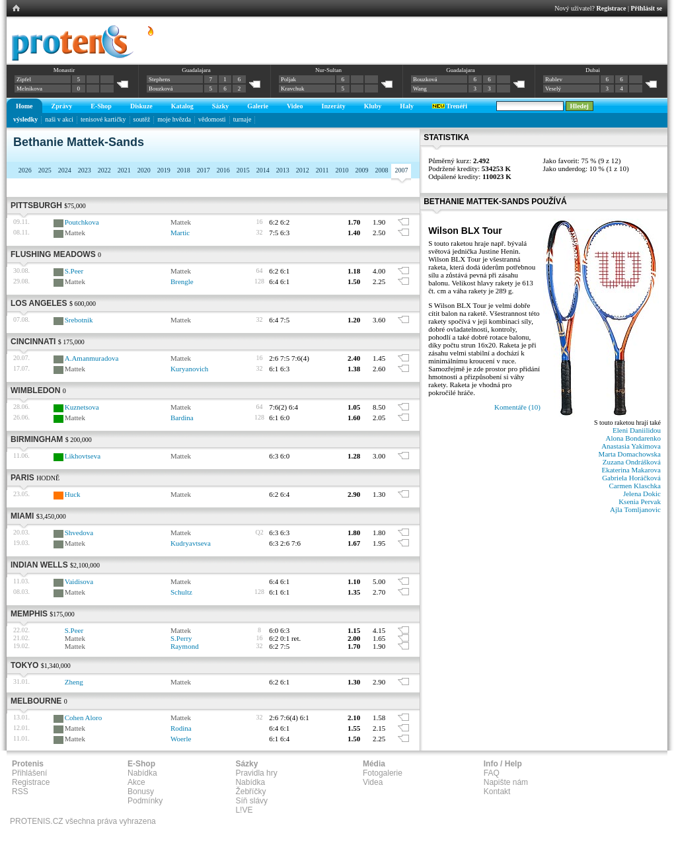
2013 (282, 170)
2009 (361, 170)
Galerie (257, 106)
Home (24, 106)
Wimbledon (35, 390)
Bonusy (141, 791)
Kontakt (497, 791)
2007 (401, 170)
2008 (381, 170)
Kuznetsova (82, 407)
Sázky (220, 106)
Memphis (29, 613)
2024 (64, 170)
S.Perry (181, 638)
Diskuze (141, 106)
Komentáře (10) (517, 407)
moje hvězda (174, 119)
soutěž (142, 119)
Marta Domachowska (630, 454)
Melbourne (36, 701)
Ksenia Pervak (639, 501)
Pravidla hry (256, 773)
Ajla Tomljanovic (635, 509)
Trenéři (449, 106)
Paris (22, 477)
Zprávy (62, 106)
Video (295, 106)
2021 (124, 170)
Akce (136, 782)
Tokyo (24, 665)
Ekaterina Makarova (631, 470)
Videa (373, 782)
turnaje (242, 119)
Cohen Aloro (83, 717)
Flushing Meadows (53, 254)
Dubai (592, 70)
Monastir (64, 70)
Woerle (181, 739)
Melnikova (29, 88)
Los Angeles (39, 303)
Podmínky (145, 800)
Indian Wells (39, 565)
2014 (263, 170)
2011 (322, 170)
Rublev (553, 79)
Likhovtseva (82, 456)
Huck (73, 494)
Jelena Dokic (642, 494)
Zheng (74, 682)
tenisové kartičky (103, 119)
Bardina (182, 418)
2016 (223, 170)
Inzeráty (334, 106)
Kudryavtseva (190, 543)
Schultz (181, 592)
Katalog (182, 106)
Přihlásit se (647, 8)
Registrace (611, 8)
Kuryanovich (189, 369)
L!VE (243, 810)
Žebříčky (250, 791)
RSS (20, 791)
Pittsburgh (36, 205)
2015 (243, 170)
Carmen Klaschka (635, 486)
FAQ (492, 773)
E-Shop (101, 106)
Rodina (181, 728)
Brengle (182, 281)
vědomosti (212, 119)
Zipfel (24, 79)
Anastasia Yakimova (631, 446)
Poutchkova (82, 222)
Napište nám (506, 782)
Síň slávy (251, 800)
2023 (84, 170)
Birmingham (37, 439)
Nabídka (142, 773)
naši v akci (59, 119)
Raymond (184, 646)
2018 (183, 170)
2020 (144, 170)
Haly (407, 106)
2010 (341, 170)
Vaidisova (79, 581)
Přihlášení (29, 773)
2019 (163, 170)
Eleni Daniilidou (637, 430)
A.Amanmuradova (92, 358)
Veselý (553, 88)
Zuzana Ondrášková (632, 462)
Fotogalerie (382, 773)
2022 (104, 170)
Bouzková (161, 88)
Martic (180, 233)
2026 (25, 170)
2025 (45, 170)
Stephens (159, 79)
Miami (22, 516)
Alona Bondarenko (633, 438)
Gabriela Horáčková (631, 478)
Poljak (288, 79)
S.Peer (74, 271)
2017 (203, 170)
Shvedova (79, 532)
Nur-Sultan (328, 70)
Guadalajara (196, 70)
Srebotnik (79, 320)
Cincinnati (33, 341)
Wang (420, 88)
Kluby (373, 106)
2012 (302, 170)
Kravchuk (293, 88)
